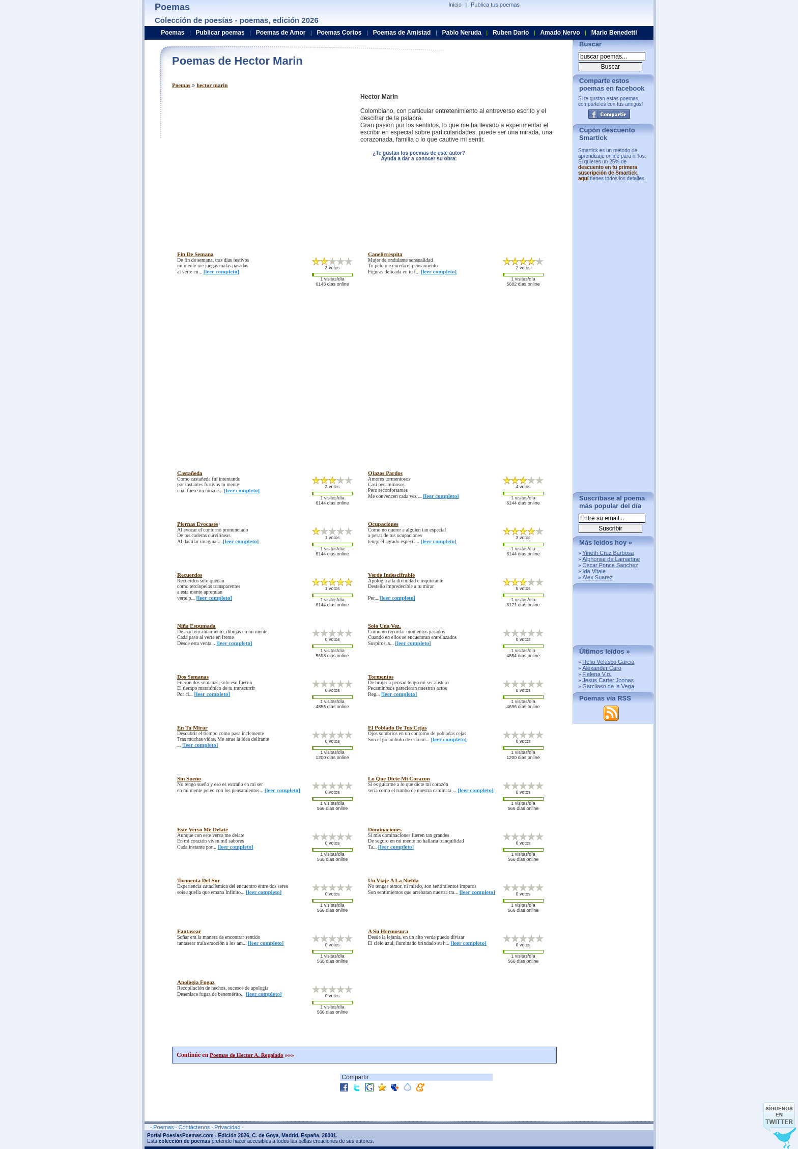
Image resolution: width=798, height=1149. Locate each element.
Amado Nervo (560, 32)
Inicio (455, 5)
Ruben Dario (511, 32)
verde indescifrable (391, 575)
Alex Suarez (597, 577)
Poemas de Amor (281, 32)
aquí (583, 178)
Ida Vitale (594, 571)
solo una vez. (384, 626)
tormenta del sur (198, 880)
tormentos (380, 677)
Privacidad (227, 1127)
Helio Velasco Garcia (608, 662)
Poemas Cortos (339, 32)
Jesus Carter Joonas (608, 680)
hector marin (211, 85)
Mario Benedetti (614, 32)
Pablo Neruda (461, 32)
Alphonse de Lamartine (611, 559)
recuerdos (190, 575)
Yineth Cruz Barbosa (608, 553)
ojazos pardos (385, 473)
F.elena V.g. (596, 674)
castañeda (190, 473)
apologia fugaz (196, 982)
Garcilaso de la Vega (608, 686)
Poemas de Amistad (402, 32)
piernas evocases (197, 524)
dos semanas (193, 677)
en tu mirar (192, 727)
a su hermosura (388, 931)
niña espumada (196, 626)
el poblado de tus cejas (397, 727)
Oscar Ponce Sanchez (610, 565)
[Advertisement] (257, 164)
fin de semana (195, 254)
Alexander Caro (601, 668)
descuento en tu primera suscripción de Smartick (607, 170)
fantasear (189, 931)
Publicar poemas (220, 32)
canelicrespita (385, 254)
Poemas (181, 85)
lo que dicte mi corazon (399, 778)
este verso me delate (202, 829)
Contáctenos (194, 1127)
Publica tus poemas (495, 5)
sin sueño (189, 778)
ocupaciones (383, 524)
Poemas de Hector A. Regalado (246, 1055)
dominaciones (385, 829)
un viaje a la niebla (393, 880)
